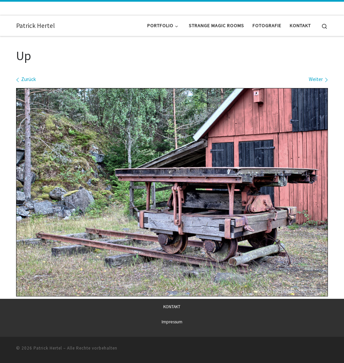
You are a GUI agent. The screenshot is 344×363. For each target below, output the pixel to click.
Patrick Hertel (48, 348)
